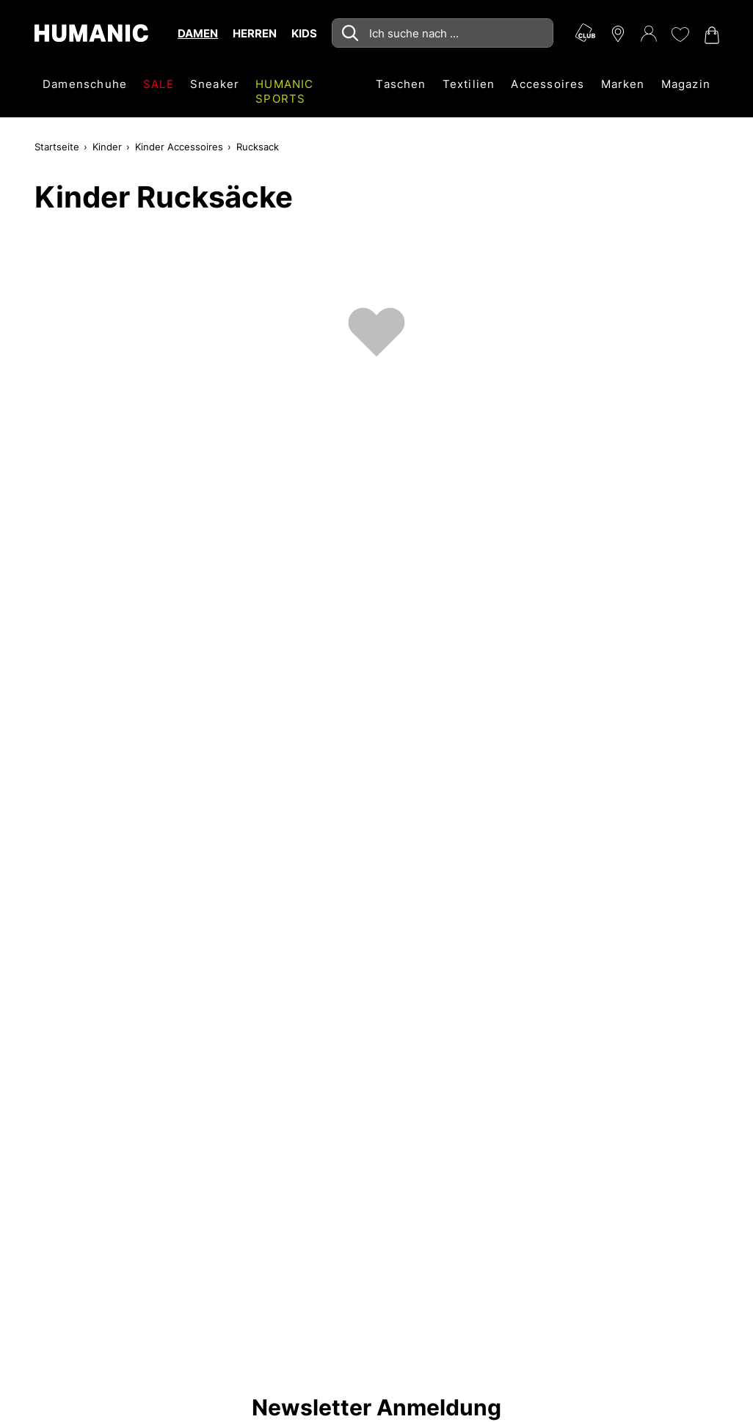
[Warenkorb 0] (710, 35)
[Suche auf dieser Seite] (442, 33)
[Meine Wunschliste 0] (679, 34)
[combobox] (442, 33)
